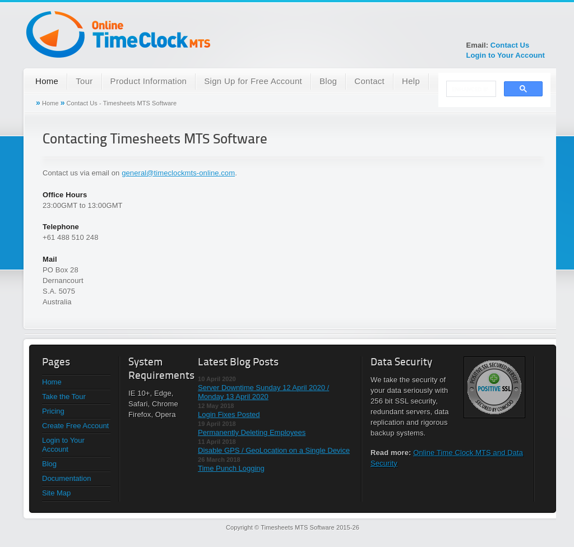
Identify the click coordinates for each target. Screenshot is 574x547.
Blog (328, 81)
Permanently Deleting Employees (251, 432)
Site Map (56, 493)
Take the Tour (64, 396)
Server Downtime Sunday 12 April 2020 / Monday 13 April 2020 (263, 392)
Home (46, 81)
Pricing (53, 411)
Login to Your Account (505, 55)
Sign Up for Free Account (253, 81)
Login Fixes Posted (229, 414)
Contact (369, 81)
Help (411, 81)
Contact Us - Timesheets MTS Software (122, 103)
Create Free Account (75, 425)
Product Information (148, 81)
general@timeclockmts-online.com (178, 173)
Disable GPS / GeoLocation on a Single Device (274, 450)
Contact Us (510, 45)
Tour (84, 81)
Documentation (66, 478)
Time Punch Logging (231, 468)
